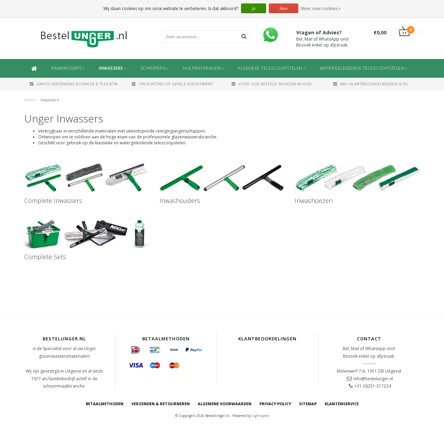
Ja (253, 8)
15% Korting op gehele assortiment (172, 83)
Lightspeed (260, 415)
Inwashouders (180, 200)
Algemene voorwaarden (224, 403)
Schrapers (154, 68)
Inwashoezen (314, 200)
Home (30, 99)
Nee (284, 8)
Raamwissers (68, 68)
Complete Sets (45, 257)
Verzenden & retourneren (160, 403)
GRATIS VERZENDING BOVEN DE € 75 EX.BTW (74, 83)
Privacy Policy (275, 403)
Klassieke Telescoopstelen (272, 68)
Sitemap (308, 403)
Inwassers (113, 68)
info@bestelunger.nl (373, 379)
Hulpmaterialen (203, 68)
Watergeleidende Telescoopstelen (364, 68)
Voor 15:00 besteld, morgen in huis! (271, 83)
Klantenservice (342, 403)
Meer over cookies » (321, 8)
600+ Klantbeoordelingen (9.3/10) (370, 83)
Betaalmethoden (104, 403)
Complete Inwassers (53, 200)
